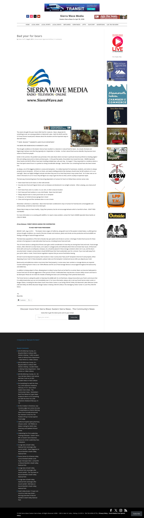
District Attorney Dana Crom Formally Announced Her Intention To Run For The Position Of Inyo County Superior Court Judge (29, 414)
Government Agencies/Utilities (44, 39)
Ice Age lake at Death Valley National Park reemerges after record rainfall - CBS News (27, 482)
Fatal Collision (33, 380)
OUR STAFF (91, 24)
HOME (28, 24)
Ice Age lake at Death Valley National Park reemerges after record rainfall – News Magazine (27, 447)
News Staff (22, 39)
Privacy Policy (103, 513)
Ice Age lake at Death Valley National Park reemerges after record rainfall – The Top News (27, 470)
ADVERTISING (101, 24)
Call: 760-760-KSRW (112, 24)
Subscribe (74, 317)
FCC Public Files (117, 57)
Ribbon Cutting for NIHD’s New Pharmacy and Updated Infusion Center (27, 428)
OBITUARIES (67, 24)
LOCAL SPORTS (45, 24)
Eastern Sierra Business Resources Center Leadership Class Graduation (28, 440)
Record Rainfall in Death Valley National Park (27, 498)
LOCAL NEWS (35, 24)
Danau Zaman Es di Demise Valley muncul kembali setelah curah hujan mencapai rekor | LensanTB (28, 459)
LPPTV (84, 24)
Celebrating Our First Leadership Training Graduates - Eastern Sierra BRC (28, 435)
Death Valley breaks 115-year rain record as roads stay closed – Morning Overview (28, 493)
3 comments (58, 39)
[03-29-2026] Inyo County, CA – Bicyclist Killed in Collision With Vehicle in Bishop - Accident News (28, 365)
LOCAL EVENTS (56, 24)
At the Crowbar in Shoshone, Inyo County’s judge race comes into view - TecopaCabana (29, 408)
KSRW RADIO (76, 24)
